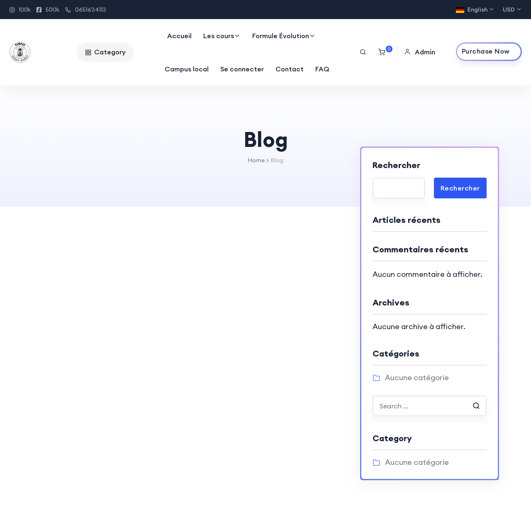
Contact (289, 69)
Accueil (179, 36)
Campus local (187, 69)
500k (48, 9)
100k (20, 9)
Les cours (218, 36)
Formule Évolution (280, 36)
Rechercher (396, 165)
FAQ (322, 69)
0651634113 (85, 9)
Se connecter (242, 69)
